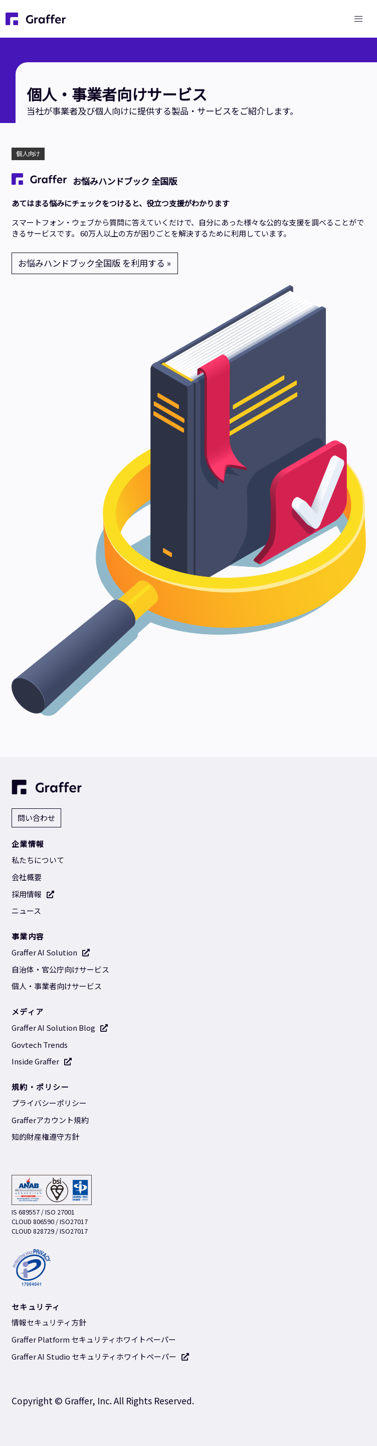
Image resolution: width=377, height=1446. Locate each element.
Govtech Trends (40, 1044)
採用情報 (33, 894)
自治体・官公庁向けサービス (60, 969)
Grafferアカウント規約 (50, 1120)
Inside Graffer (42, 1061)
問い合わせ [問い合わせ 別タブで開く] (36, 817)
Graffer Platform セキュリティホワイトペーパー (94, 1339)
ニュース (26, 910)
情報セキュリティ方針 (49, 1322)
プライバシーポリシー (49, 1103)
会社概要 (27, 877)
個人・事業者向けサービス (57, 986)
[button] (358, 19)
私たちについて (38, 860)
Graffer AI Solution (51, 952)
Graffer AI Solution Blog (60, 1027)
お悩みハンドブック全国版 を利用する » (94, 263)
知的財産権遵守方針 (45, 1136)
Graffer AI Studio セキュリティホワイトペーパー (101, 1356)
